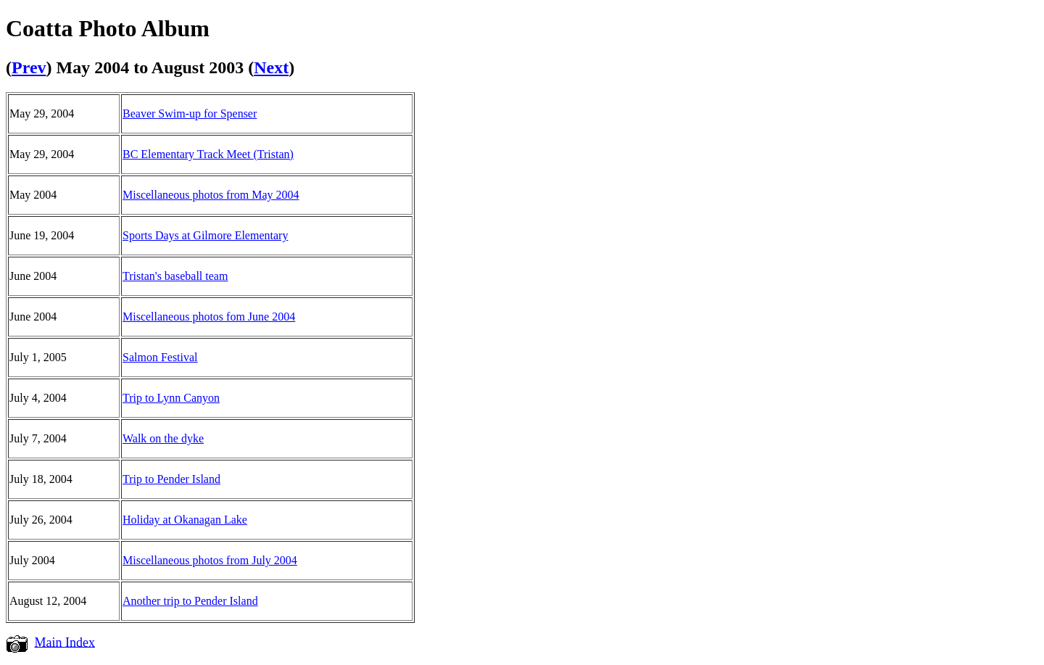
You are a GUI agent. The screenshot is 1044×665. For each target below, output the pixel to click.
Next (271, 67)
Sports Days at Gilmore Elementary (205, 235)
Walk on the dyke (163, 438)
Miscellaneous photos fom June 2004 (209, 316)
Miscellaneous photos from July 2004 (210, 560)
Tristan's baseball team (175, 276)
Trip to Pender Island (171, 479)
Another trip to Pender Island (190, 601)
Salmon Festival (160, 357)
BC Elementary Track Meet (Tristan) (208, 154)
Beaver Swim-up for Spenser (190, 113)
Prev (29, 67)
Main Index (65, 642)
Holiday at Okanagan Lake (185, 519)
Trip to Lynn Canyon (171, 398)
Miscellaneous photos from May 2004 (211, 195)
